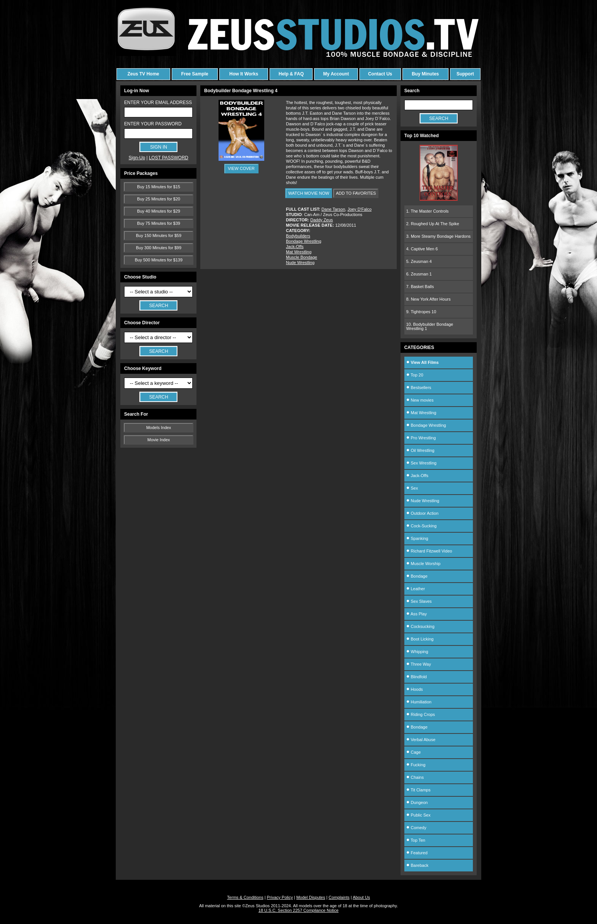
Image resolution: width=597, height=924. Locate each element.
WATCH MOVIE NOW (308, 193)
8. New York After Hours (428, 299)
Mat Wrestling (298, 252)
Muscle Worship (423, 563)
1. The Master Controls (427, 211)
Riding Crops (420, 714)
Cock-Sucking (421, 526)
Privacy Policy (280, 897)
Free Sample (194, 74)
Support (465, 74)
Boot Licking (420, 639)
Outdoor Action (422, 513)
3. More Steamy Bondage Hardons (438, 236)
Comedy (416, 827)
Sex (412, 488)
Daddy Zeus (321, 220)
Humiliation (418, 702)
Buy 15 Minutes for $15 (158, 186)
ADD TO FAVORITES (356, 193)
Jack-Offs (294, 246)
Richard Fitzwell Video (429, 551)
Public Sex (418, 815)
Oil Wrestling (420, 450)
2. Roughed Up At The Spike (432, 223)
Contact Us (380, 74)
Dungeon (417, 802)
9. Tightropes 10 (421, 311)
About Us (361, 897)
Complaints (339, 897)
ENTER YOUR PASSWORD (153, 124)
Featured (417, 852)
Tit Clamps (418, 790)
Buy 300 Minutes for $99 (158, 247)
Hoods (414, 689)
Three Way (418, 664)
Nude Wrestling (300, 262)
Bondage (417, 576)
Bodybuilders (298, 236)
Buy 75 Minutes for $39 (158, 223)
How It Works (243, 74)
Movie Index (158, 439)
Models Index (158, 427)
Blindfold (416, 676)
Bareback (417, 865)
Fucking (416, 764)
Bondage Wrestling (303, 241)
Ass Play (416, 614)
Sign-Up (137, 157)
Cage (413, 752)
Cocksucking (420, 626)
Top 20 (414, 375)
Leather (415, 588)
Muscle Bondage (301, 257)
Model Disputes (310, 897)
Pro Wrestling (421, 438)
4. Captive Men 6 (422, 249)
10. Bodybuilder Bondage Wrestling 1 (429, 326)
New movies (420, 400)
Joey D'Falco (360, 209)
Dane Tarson (333, 209)
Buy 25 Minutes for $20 (158, 199)
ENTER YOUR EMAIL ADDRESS (158, 102)
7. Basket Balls (420, 286)
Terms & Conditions (245, 897)
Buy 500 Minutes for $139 (158, 260)
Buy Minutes (425, 74)
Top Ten (415, 840)
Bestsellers (418, 387)
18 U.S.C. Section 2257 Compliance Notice (298, 910)
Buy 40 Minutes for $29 (158, 211)
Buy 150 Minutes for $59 (158, 235)
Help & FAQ (291, 74)
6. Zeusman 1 (419, 274)
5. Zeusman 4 (419, 261)
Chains (415, 777)
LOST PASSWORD (168, 157)
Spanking (417, 538)
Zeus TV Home (143, 74)
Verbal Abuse (421, 739)
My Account (336, 74)
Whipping (417, 651)
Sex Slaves (419, 601)
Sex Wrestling (421, 463)
